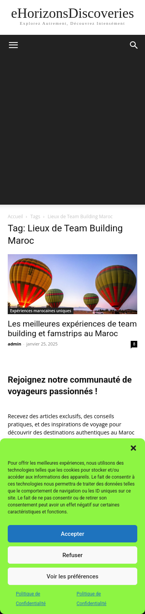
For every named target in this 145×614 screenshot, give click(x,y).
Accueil (15, 216)
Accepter (72, 533)
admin (14, 344)
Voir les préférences (73, 576)
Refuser (72, 555)
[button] (133, 448)
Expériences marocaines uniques (40, 310)
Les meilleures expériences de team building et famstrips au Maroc (72, 328)
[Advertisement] (72, 132)
